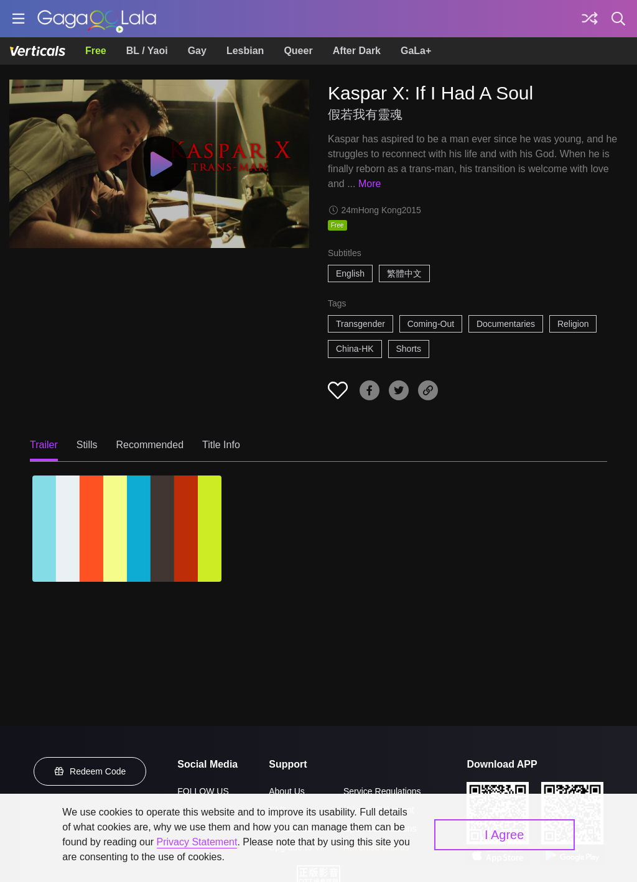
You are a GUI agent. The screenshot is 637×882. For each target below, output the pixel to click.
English (350, 273)
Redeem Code (90, 771)
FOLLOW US (202, 791)
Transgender (360, 324)
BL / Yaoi (147, 50)
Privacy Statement (197, 842)
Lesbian (245, 50)
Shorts (408, 349)
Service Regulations (382, 791)
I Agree (504, 835)
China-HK (355, 349)
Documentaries (506, 324)
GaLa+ (416, 50)
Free (95, 50)
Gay (197, 50)
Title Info (221, 444)
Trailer (44, 444)
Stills (87, 444)
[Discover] (590, 19)
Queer (298, 50)
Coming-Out (430, 324)
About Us (287, 791)
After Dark (357, 50)
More (369, 183)
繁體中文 (404, 273)
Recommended (150, 444)
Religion (573, 324)
